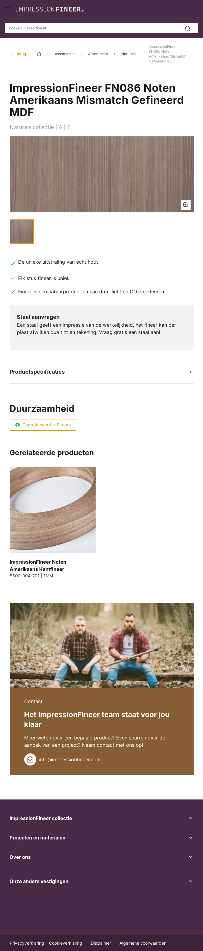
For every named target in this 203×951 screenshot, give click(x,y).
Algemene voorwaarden (143, 943)
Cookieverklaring (66, 943)
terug (21, 54)
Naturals (128, 54)
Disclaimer (101, 943)
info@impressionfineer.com (70, 759)
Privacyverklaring (27, 943)
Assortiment (65, 54)
